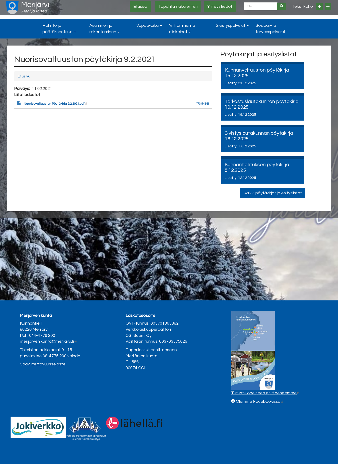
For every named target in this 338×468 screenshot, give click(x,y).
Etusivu (140, 6)
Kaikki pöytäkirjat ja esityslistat (273, 193)
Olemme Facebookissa (259, 401)
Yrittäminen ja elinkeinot (182, 28)
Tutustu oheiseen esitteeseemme (265, 393)
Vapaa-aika (149, 25)
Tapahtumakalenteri (178, 6)
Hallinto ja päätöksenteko (59, 28)
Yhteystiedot (219, 6)
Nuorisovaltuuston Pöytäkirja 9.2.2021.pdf (56, 103)
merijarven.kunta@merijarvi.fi (48, 341)
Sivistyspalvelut (232, 25)
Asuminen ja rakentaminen (104, 28)
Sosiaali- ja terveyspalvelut (270, 28)
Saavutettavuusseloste (42, 364)
